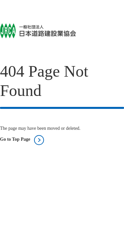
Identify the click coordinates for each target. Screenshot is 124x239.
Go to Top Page (15, 139)
